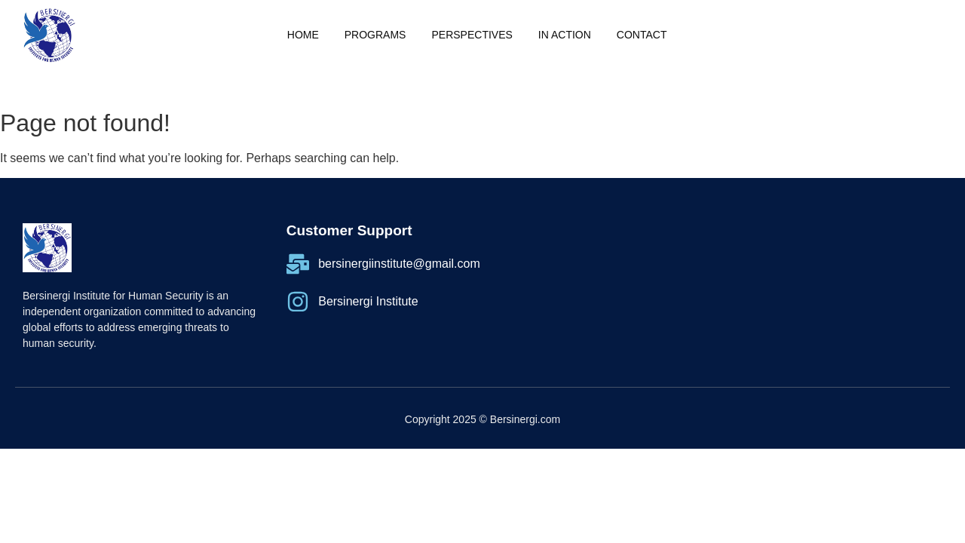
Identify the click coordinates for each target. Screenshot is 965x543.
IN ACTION (564, 35)
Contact (642, 35)
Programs (375, 35)
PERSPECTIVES (471, 35)
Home (303, 35)
